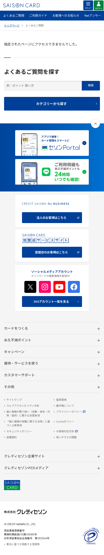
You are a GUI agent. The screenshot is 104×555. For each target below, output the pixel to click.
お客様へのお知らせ (65, 16)
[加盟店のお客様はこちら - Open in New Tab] (52, 245)
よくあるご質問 (13, 16)
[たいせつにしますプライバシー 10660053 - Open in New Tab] (91, 544)
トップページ (11, 26)
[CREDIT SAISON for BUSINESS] (52, 211)
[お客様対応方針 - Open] (77, 432)
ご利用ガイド (38, 16)
